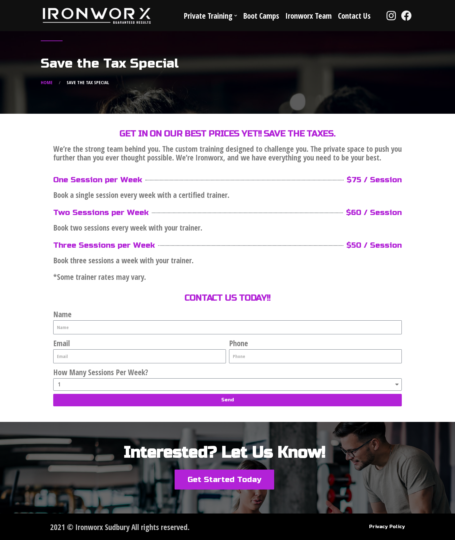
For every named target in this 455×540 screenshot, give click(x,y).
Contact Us (354, 15)
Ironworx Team (308, 15)
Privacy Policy (387, 526)
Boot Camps (261, 15)
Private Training (208, 15)
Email (61, 343)
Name (62, 314)
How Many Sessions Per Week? (100, 372)
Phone (238, 343)
